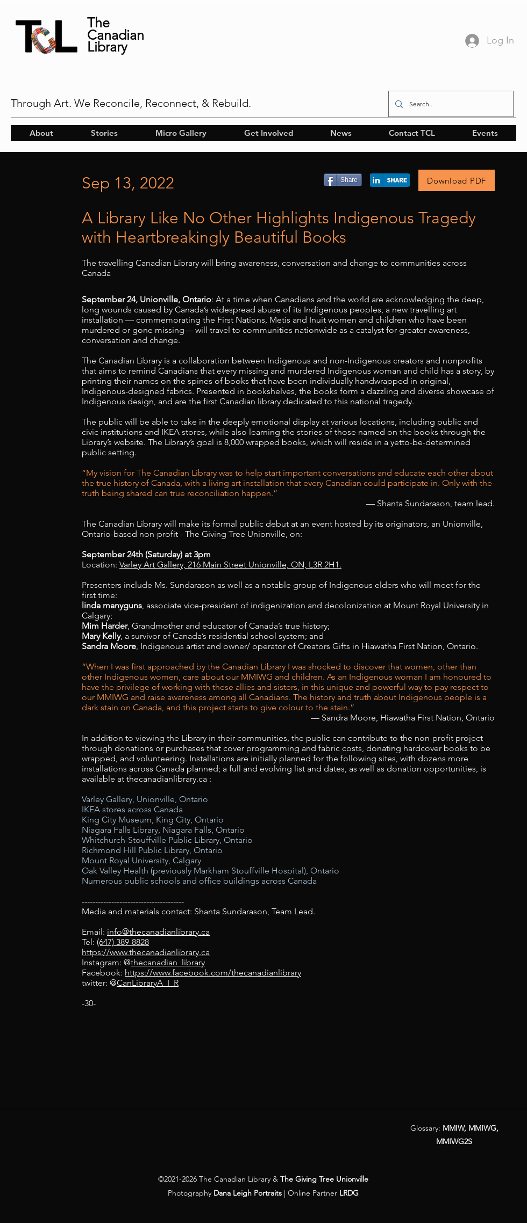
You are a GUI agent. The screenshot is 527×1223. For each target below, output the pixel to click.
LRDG (349, 1193)
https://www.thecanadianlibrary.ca (146, 952)
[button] (41, 133)
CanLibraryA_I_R (148, 983)
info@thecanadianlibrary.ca (158, 932)
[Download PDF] (456, 180)
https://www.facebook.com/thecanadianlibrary (213, 972)
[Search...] (449, 104)
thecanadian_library (168, 962)
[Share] (343, 179)
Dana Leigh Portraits (247, 1193)
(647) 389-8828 (123, 942)
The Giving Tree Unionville (324, 1179)
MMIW (453, 1128)
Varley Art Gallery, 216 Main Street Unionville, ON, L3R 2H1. (230, 564)
